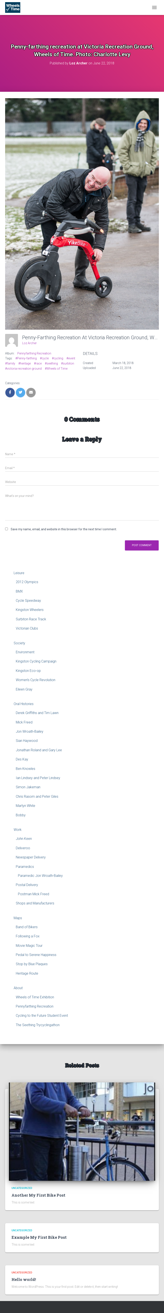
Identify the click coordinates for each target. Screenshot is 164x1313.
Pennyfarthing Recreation (34, 353)
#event (70, 358)
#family (10, 363)
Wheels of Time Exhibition (35, 997)
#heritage (24, 363)
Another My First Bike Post (38, 1195)
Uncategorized (22, 1188)
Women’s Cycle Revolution (35, 680)
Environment (25, 652)
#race (38, 363)
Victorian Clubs (27, 628)
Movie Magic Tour (29, 946)
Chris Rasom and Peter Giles (37, 796)
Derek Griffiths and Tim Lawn (37, 713)
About (18, 988)
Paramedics (25, 867)
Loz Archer (29, 343)
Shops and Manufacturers (35, 903)
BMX (19, 591)
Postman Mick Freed (33, 894)
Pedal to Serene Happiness (36, 955)
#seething (51, 363)
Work (18, 830)
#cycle (44, 358)
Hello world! (24, 1279)
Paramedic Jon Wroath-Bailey (40, 876)
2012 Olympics (27, 582)
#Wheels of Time (56, 368)
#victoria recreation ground (23, 368)
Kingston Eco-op (28, 671)
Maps (18, 918)
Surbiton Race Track (31, 619)
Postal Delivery (27, 885)
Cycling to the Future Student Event (42, 1016)
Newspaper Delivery (31, 857)
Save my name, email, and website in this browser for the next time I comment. (64, 529)
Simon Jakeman (28, 787)
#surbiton (67, 363)
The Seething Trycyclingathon (38, 1025)
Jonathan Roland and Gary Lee (39, 750)
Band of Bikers (27, 927)
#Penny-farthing (26, 358)
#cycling (57, 358)
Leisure (19, 573)
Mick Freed (24, 722)
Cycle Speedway (28, 601)
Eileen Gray (24, 689)
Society (19, 643)
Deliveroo (23, 848)
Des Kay (22, 759)
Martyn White (25, 806)
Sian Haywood (27, 741)
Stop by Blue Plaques (32, 964)
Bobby (21, 815)
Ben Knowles (25, 769)
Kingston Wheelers (30, 610)
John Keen (24, 839)
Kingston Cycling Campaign (36, 661)
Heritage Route (27, 973)
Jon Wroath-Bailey (29, 731)
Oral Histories (24, 704)
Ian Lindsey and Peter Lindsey (38, 778)
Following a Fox (28, 936)
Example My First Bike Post (39, 1237)
